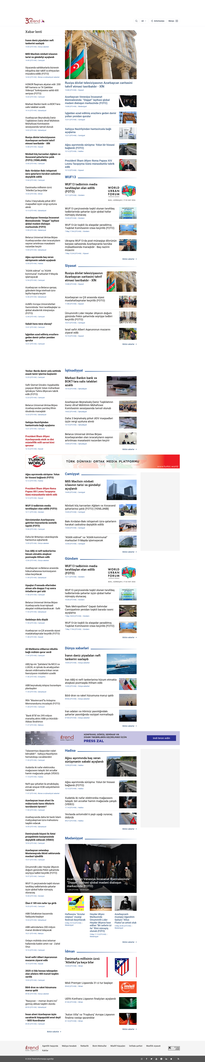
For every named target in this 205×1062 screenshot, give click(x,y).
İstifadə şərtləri (135, 1046)
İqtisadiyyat (74, 370)
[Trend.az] (35, 21)
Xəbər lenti (33, 32)
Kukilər (45, 1050)
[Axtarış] (136, 21)
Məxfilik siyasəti (153, 1046)
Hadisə (70, 751)
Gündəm (71, 558)
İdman (70, 951)
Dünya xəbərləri (77, 648)
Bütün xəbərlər (128, 259)
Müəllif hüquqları (117, 1046)
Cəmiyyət (72, 474)
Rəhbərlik (85, 1046)
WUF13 (70, 177)
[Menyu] (173, 21)
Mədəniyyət (74, 838)
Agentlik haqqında (50, 1046)
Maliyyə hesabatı (69, 1046)
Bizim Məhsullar (100, 1046)
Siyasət (70, 266)
